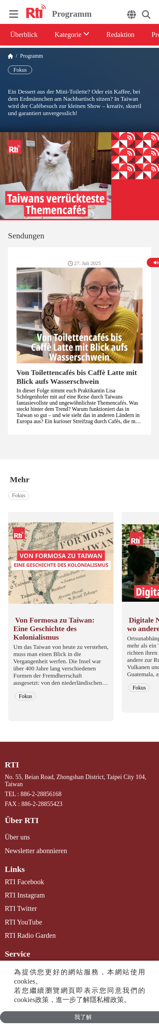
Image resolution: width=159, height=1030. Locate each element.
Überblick (24, 34)
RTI (12, 764)
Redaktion (120, 34)
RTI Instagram (25, 895)
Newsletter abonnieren (36, 850)
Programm (30, 56)
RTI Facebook (24, 882)
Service (17, 953)
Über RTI (22, 820)
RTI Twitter (21, 908)
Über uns (17, 837)
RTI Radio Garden (30, 935)
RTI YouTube (23, 922)
